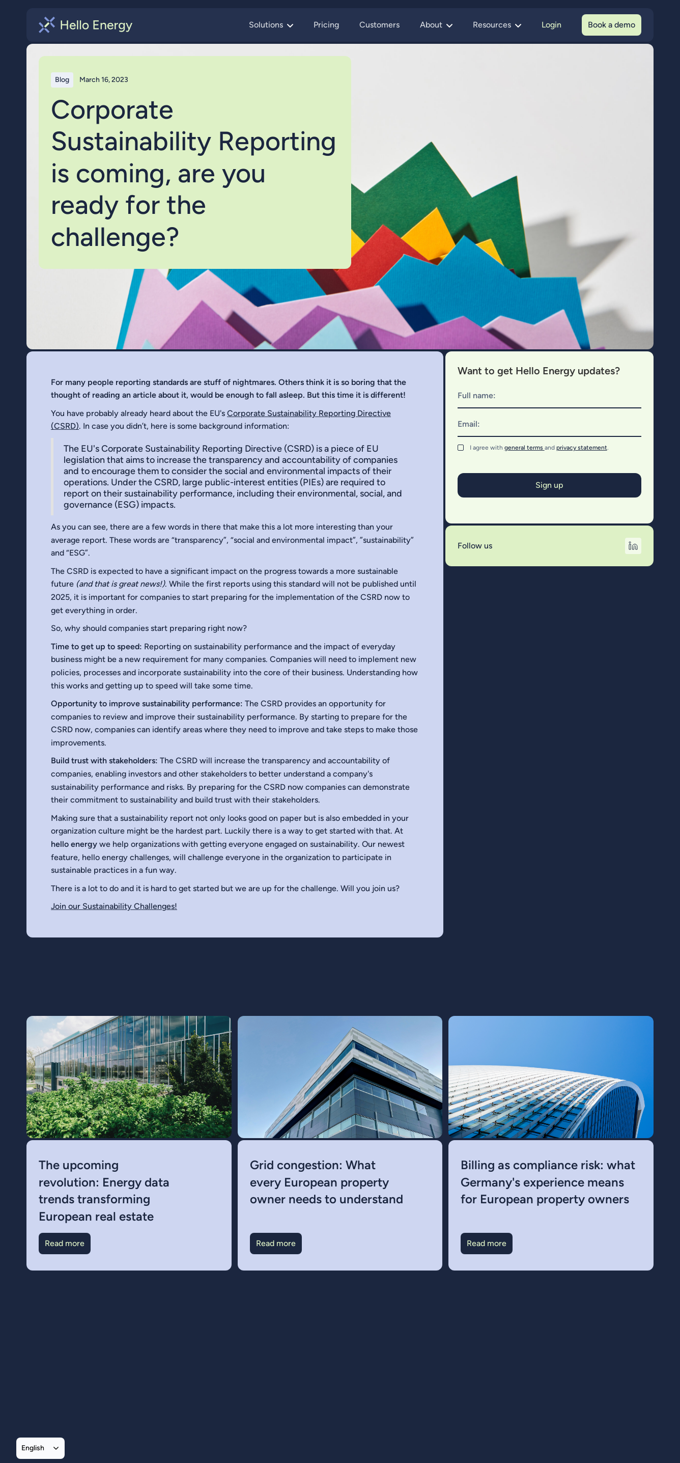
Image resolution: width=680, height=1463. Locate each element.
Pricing (326, 25)
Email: (469, 424)
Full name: (477, 395)
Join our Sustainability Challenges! (114, 906)
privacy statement (581, 447)
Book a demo (611, 25)
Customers (379, 25)
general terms (524, 447)
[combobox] (40, 1448)
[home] (86, 25)
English (32, 1447)
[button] (271, 25)
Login (551, 25)
